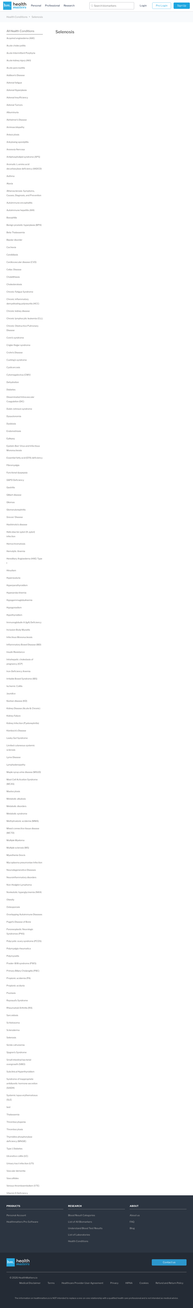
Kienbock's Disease (16, 730)
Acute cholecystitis (16, 45)
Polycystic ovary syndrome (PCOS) (24, 941)
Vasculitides (12, 1178)
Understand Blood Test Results (85, 1228)
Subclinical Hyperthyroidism (20, 1071)
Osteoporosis (13, 907)
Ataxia (9, 183)
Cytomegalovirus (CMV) (18, 374)
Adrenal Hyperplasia (16, 90)
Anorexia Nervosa (15, 149)
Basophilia (11, 217)
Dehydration (12, 382)
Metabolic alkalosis (16, 798)
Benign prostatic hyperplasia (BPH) (24, 225)
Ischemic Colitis (14, 686)
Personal (36, 5)
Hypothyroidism (14, 615)
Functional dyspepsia (16, 472)
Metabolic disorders (16, 806)
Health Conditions (16, 16)
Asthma (10, 176)
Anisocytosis (12, 134)
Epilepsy (10, 438)
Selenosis (11, 1037)
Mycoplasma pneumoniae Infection (24, 862)
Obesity (10, 899)
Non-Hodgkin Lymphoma (19, 884)
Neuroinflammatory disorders (21, 877)
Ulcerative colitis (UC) (17, 1156)
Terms (51, 1283)
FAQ (132, 1221)
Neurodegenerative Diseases (21, 870)
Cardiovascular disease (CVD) (21, 262)
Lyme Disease (13, 757)
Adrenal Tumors (14, 105)
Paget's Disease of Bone (18, 921)
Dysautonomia (13, 416)
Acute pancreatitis (15, 67)
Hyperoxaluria (13, 577)
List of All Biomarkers (80, 1221)
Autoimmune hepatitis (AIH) (20, 210)
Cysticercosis (13, 367)
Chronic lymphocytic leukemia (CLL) (24, 318)
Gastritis (10, 487)
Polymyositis (12, 956)
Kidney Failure (13, 715)
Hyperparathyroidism (17, 585)
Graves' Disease (14, 517)
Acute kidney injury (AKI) (18, 60)
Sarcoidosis (12, 1015)
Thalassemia (12, 1114)
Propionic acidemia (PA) (18, 978)
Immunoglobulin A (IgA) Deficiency (23, 622)
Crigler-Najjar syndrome (18, 345)
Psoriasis (11, 993)
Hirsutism (11, 570)
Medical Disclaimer (30, 1283)
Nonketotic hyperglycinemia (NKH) (24, 892)
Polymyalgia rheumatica (18, 948)
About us (135, 1215)
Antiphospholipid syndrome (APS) (23, 156)
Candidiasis (12, 254)
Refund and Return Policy (169, 1283)
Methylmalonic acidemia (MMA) (22, 821)
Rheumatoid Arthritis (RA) (19, 1007)
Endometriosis (13, 431)
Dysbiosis (11, 423)
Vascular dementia (15, 1170)
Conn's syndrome (15, 337)
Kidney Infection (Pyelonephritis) (22, 723)
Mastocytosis (13, 791)
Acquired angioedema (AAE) (20, 38)
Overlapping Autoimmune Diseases (24, 914)
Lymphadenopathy (15, 764)
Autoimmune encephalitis (19, 202)
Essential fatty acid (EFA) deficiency (24, 457)
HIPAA (129, 1283)
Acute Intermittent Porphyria (20, 53)
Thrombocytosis (14, 1129)
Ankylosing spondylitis (17, 142)
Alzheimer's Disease (16, 119)
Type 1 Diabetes (14, 1148)
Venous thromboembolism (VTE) (22, 1185)
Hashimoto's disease (16, 524)
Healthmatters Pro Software (22, 1221)
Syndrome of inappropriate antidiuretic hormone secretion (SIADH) (21, 1083)
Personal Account (16, 1215)
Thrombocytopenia (16, 1122)
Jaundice (10, 693)
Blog (132, 1228)
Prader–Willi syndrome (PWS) (21, 963)
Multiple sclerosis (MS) (17, 847)
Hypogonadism (14, 607)
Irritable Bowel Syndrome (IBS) (21, 678)
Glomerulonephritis (16, 509)
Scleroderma (13, 1030)
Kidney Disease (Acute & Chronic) (23, 708)
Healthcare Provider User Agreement (82, 1283)
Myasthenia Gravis (15, 855)
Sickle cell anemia (15, 1045)
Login (143, 5)
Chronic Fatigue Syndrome (19, 291)
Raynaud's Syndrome (17, 1000)
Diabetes (10, 389)
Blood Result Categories (81, 1215)
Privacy (114, 1283)
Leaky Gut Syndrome (17, 738)
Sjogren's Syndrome (16, 1052)
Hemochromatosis (15, 543)
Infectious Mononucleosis (19, 637)
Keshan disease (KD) (16, 701)
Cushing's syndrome (16, 360)
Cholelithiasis (13, 277)
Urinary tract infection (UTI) (20, 1163)
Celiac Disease (13, 269)
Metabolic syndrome (16, 813)
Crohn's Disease (14, 352)
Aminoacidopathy (15, 127)
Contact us (169, 1262)
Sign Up (181, 5)
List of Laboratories (79, 1234)
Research (69, 5)
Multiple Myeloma (15, 840)
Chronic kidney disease (18, 311)
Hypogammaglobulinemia (19, 600)
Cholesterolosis (14, 284)
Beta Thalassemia (15, 232)
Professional (52, 5)
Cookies (144, 1283)
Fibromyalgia (12, 465)
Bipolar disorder (14, 239)
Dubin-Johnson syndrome (19, 408)
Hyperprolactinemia (16, 592)
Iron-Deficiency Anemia (18, 671)
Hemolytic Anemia (15, 551)
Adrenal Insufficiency (17, 97)
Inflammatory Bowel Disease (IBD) (23, 644)
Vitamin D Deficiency (17, 1193)
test (8, 1107)
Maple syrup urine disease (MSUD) (23, 772)
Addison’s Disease (15, 75)
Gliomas (10, 502)
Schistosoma (13, 1022)
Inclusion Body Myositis (18, 629)
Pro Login (161, 5)
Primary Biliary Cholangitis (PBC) (22, 970)
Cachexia (11, 247)
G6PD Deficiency (15, 480)
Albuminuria (12, 112)
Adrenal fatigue (14, 82)
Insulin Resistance (15, 652)
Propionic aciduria (15, 985)
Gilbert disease (13, 494)
